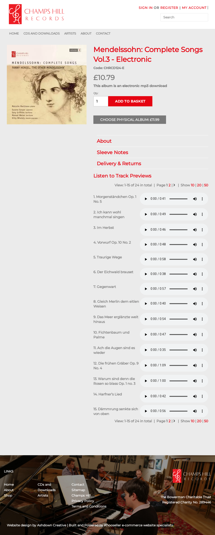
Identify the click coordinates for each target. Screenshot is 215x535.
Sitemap (78, 490)
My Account (194, 8)
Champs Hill (81, 495)
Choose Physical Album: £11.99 (129, 120)
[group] (47, 84)
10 (192, 185)
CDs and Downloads (41, 33)
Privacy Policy (83, 501)
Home (14, 33)
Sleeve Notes (150, 152)
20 (199, 185)
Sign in (146, 8)
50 (206, 185)
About (86, 33)
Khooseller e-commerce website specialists (138, 525)
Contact (103, 33)
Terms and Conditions (89, 506)
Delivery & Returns (150, 163)
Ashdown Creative (51, 525)
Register (169, 8)
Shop (8, 495)
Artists (70, 33)
